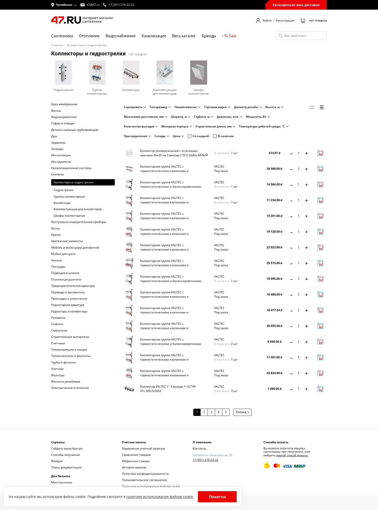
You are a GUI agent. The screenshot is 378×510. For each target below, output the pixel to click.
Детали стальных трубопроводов (74, 130)
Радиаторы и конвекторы (69, 311)
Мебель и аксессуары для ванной (75, 247)
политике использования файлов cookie (159, 496)
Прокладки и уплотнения (69, 298)
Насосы (56, 260)
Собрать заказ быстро (66, 448)
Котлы (55, 228)
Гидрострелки (63, 190)
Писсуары (58, 266)
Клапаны (57, 174)
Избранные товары (136, 461)
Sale (230, 35)
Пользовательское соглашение (144, 480)
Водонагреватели (64, 117)
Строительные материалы (70, 337)
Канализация (154, 35)
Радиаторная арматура (67, 305)
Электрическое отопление (70, 388)
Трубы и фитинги (63, 362)
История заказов (134, 467)
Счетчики (58, 343)
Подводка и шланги (65, 273)
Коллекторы (62, 203)
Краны (55, 235)
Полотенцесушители (66, 279)
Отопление (89, 35)
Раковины (58, 317)
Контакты (199, 448)
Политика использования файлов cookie (151, 486)
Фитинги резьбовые (65, 381)
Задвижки (58, 142)
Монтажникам (61, 482)
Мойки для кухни (63, 254)
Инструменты (61, 161)
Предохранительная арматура (73, 286)
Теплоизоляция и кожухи (69, 349)
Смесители (59, 330)
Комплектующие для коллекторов (78, 209)
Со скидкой (198, 136)
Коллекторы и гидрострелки (74, 182)
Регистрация (285, 20)
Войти (267, 20)
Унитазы (57, 368)
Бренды (209, 35)
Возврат (57, 461)
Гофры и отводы (62, 123)
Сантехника (62, 35)
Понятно (217, 496)
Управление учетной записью (143, 448)
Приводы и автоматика (68, 292)
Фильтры (57, 375)
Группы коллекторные (69, 196)
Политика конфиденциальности (145, 474)
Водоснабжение (121, 35)
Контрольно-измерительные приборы (78, 222)
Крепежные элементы (67, 241)
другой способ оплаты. (292, 455)
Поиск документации (66, 467)
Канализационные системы (71, 168)
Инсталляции (61, 155)
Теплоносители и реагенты (70, 356)
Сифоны (57, 324)
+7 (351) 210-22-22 (205, 460)
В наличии (223, 136)
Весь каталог (184, 35)
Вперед (242, 412)
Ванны (56, 110)
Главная (57, 45)
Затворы (57, 149)
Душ (54, 136)
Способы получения (65, 455)
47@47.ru (90, 5)
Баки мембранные (64, 104)
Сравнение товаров (136, 455)
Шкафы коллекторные (69, 215)
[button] (64, 5)
